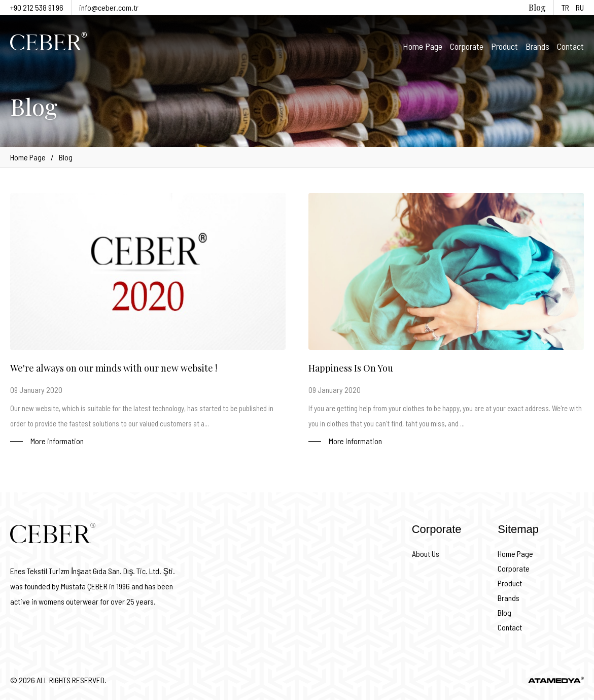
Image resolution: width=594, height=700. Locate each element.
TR (565, 7)
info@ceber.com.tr (108, 7)
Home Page (422, 46)
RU (580, 7)
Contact (570, 46)
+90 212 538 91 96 (36, 7)
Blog (537, 7)
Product (504, 46)
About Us (425, 553)
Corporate (466, 46)
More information (57, 441)
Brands (537, 46)
